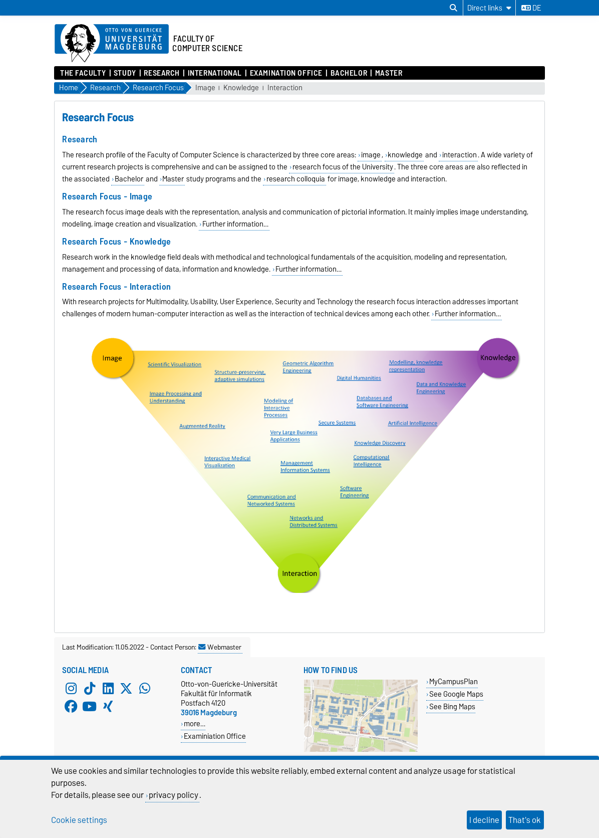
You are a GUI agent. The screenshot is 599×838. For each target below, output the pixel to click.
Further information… (235, 224)
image (371, 155)
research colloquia (295, 179)
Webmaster (219, 647)
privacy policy (173, 795)
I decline (484, 820)
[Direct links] (489, 8)
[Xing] (108, 706)
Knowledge (241, 88)
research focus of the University (342, 167)
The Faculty (83, 73)
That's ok (524, 820)
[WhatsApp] (145, 688)
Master (388, 73)
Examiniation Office (215, 736)
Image (205, 88)
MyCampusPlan (453, 681)
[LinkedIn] (108, 688)
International (215, 73)
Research (161, 73)
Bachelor (349, 73)
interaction (459, 155)
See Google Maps (456, 694)
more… (194, 723)
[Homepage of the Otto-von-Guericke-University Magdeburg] (111, 44)
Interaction (285, 88)
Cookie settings (79, 820)
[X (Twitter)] (126, 688)
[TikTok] (90, 688)
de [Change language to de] (531, 8)
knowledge (405, 155)
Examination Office (286, 73)
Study (125, 73)
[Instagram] (71, 688)
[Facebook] (71, 706)
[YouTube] (90, 706)
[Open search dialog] (453, 8)
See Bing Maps (452, 706)
